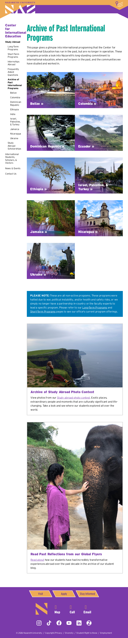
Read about (37, 559)
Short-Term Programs (13, 55)
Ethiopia (14, 109)
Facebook (59, 622)
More (119, 4)
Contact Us (10, 173)
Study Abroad (12, 42)
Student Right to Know (86, 633)
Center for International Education (15, 30)
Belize (13, 92)
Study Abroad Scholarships (14, 145)
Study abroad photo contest (73, 397)
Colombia (15, 97)
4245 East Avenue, (57, 609)
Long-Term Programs (13, 48)
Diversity (69, 633)
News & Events (12, 168)
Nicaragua (15, 133)
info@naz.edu (87, 609)
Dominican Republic (15, 103)
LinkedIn (79, 622)
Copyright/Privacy (53, 633)
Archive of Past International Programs (15, 84)
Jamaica (14, 129)
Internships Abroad (14, 63)
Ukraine (14, 138)
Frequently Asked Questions (13, 72)
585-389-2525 (72, 609)
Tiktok (49, 622)
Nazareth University (20, 7)
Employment (106, 633)
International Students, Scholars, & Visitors (12, 158)
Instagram (39, 622)
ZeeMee (89, 622)
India (12, 114)
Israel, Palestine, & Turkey (15, 121)
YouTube (69, 622)
